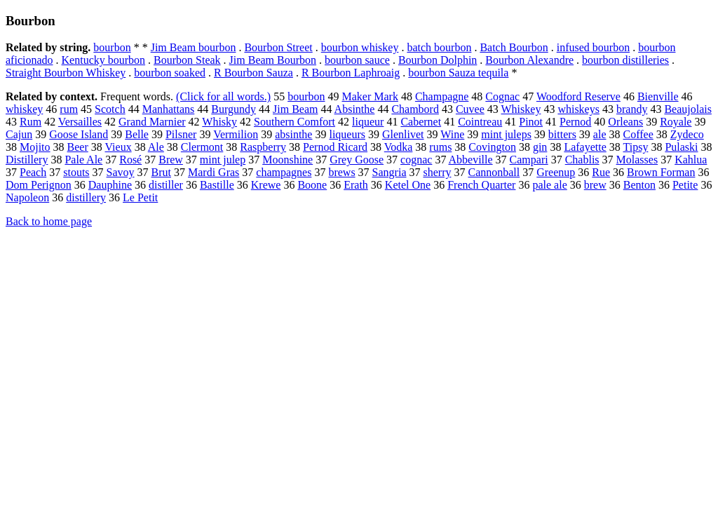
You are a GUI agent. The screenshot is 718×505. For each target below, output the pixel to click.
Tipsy (636, 147)
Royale (675, 122)
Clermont (202, 147)
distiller (166, 185)
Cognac (502, 96)
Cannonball (494, 172)
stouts (76, 172)
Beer (77, 147)
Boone (312, 185)
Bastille (217, 185)
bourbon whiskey (360, 47)
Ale (156, 147)
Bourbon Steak (187, 60)
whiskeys (578, 109)
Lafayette (585, 147)
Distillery (27, 160)
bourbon (111, 47)
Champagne (441, 96)
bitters (562, 134)
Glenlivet (403, 134)
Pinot (531, 122)
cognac (416, 160)
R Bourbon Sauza (253, 73)
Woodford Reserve (578, 96)
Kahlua (691, 160)
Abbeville (471, 160)
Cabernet (420, 122)
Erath (356, 185)
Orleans (625, 122)
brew (595, 185)
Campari (529, 160)
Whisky (219, 122)
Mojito (35, 147)
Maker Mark (369, 96)
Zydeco (687, 134)
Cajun (19, 134)
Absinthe (354, 109)
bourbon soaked (169, 73)
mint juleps (506, 134)
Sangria (389, 172)
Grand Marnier (152, 122)
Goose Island (78, 134)
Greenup (555, 172)
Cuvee (470, 109)
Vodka (398, 147)
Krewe (266, 185)
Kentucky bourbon (104, 60)
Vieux (117, 147)
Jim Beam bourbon (193, 47)
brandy (631, 109)
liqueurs (347, 134)
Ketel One (408, 185)
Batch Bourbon (514, 47)
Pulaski (681, 147)
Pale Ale (83, 160)
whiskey (24, 109)
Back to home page (49, 221)
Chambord (415, 109)
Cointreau (480, 122)
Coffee (638, 134)
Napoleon (27, 197)
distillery (86, 197)
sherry (437, 172)
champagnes (283, 172)
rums (440, 147)
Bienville (658, 96)
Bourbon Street (278, 47)
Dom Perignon (39, 185)
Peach (33, 172)
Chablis (582, 160)
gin (540, 147)
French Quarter (481, 185)
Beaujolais (688, 109)
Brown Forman (661, 172)
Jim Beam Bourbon (272, 60)
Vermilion (235, 134)
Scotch (110, 109)
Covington (492, 147)
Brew (170, 160)
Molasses (637, 160)
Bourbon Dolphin (437, 60)
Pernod (575, 122)
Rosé (130, 160)
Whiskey (521, 109)
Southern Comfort (294, 122)
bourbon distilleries (625, 60)
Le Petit (140, 197)
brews (341, 172)
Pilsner (180, 134)
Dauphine (110, 185)
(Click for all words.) (223, 96)
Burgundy (233, 109)
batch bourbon (439, 47)
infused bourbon (593, 47)
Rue (601, 172)
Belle (137, 134)
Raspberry (263, 147)
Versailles (80, 122)
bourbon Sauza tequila (458, 73)
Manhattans (168, 109)
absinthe (293, 134)
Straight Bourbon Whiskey (66, 73)
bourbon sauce (357, 60)
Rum (30, 122)
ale (600, 134)
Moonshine (287, 160)
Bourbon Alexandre (529, 60)
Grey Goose (357, 160)
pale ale (549, 185)
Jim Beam (295, 109)
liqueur (368, 122)
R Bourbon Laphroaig (351, 73)
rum (69, 109)
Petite (685, 185)
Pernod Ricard (335, 147)
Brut (161, 172)
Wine (452, 134)
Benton (639, 185)
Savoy (121, 172)
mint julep (222, 160)
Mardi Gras (213, 172)
